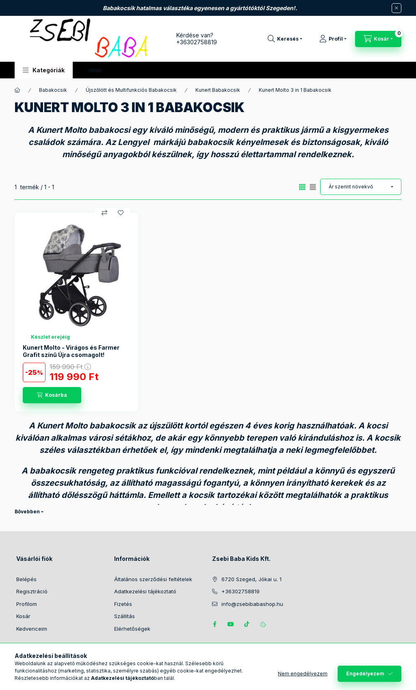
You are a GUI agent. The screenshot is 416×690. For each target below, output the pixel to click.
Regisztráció (32, 591)
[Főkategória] (17, 90)
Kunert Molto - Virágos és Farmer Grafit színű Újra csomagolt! (71, 351)
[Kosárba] (52, 395)
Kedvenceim (31, 628)
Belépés (26, 579)
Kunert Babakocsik (217, 90)
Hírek (95, 70)
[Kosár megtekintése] (378, 39)
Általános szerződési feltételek (153, 579)
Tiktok (247, 624)
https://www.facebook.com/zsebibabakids (214, 624)
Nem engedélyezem (302, 674)
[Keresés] (285, 39)
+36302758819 (196, 42)
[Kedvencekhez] (121, 213)
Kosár (23, 616)
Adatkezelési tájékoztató (145, 591)
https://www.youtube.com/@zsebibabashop (231, 624)
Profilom (26, 604)
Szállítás (124, 616)
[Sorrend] (360, 187)
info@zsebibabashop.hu (252, 604)
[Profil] (333, 39)
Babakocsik (53, 90)
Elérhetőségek (132, 628)
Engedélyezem (365, 674)
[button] (44, 70)
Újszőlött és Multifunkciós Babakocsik (131, 90)
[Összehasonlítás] (104, 213)
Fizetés (123, 604)
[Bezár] (396, 8)
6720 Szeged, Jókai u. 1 (251, 579)
